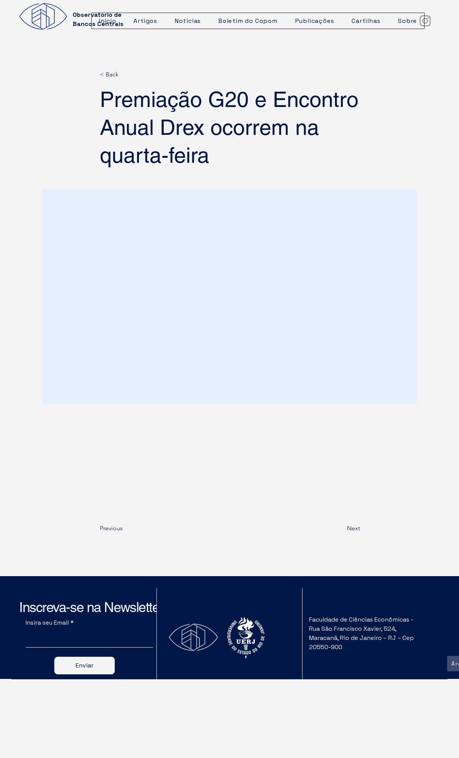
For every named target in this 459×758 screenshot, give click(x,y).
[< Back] (125, 74)
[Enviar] (84, 665)
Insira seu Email (47, 623)
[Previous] (125, 528)
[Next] (341, 528)
